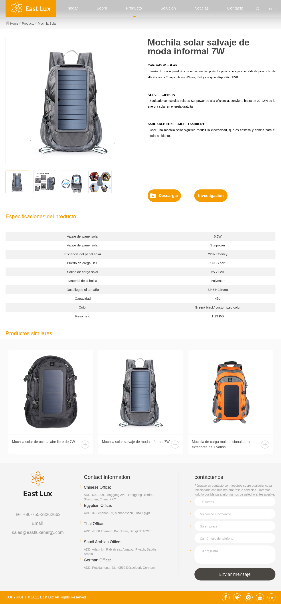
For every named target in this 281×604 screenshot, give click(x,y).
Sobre (102, 8)
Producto (134, 8)
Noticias (201, 8)
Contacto (235, 8)
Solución (168, 8)
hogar (73, 8)
